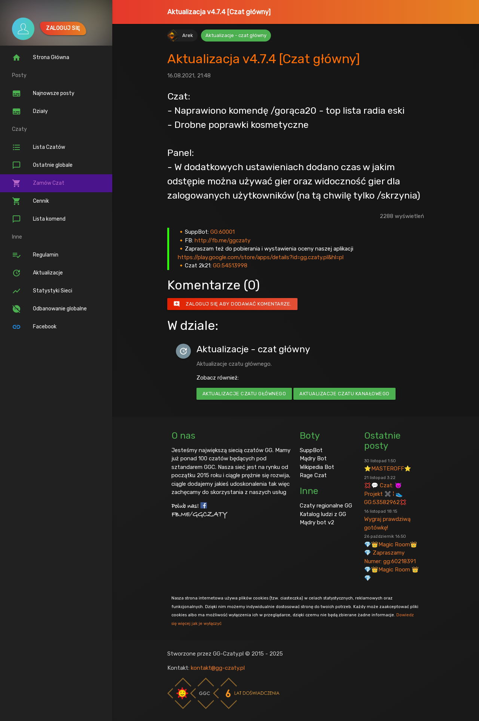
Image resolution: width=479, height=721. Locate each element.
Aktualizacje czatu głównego (244, 393)
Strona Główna (40, 58)
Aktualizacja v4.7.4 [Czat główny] (219, 12)
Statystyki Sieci (42, 291)
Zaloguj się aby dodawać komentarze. (232, 304)
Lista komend (38, 219)
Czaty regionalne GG (326, 505)
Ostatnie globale (42, 165)
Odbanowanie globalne (49, 309)
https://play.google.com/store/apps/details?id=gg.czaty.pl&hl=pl (261, 257)
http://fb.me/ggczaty (222, 240)
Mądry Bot (313, 458)
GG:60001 (222, 231)
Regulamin (35, 255)
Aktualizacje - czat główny (235, 35)
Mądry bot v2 (317, 522)
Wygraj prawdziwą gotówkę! (387, 520)
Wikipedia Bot (317, 467)
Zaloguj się (63, 28)
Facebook (34, 327)
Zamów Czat (38, 183)
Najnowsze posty (43, 93)
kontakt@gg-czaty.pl (218, 668)
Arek (187, 35)
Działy (30, 111)
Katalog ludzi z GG (323, 514)
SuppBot (311, 450)
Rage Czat (313, 475)
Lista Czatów (38, 147)
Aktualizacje (37, 273)
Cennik (30, 201)
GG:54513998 (230, 265)
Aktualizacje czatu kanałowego (344, 393)
